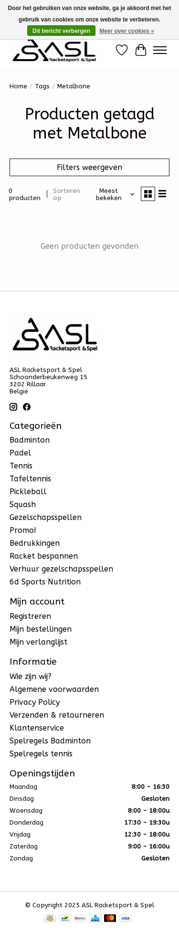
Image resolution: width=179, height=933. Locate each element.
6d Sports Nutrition (45, 581)
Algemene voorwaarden (54, 689)
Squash (23, 504)
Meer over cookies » (126, 31)
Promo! (23, 530)
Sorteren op (66, 194)
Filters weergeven (89, 167)
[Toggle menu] (159, 50)
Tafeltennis (30, 478)
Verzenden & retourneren (57, 715)
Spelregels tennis (41, 753)
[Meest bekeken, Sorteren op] (112, 194)
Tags (42, 86)
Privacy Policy (35, 702)
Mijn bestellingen (41, 629)
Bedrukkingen (35, 543)
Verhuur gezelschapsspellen (61, 568)
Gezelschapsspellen (46, 517)
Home (18, 86)
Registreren (30, 616)
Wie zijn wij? (31, 676)
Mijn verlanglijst (38, 642)
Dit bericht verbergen (61, 31)
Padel (20, 452)
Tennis (21, 465)
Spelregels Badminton (50, 740)
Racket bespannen (44, 556)
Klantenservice (37, 727)
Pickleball (28, 491)
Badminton (30, 440)
